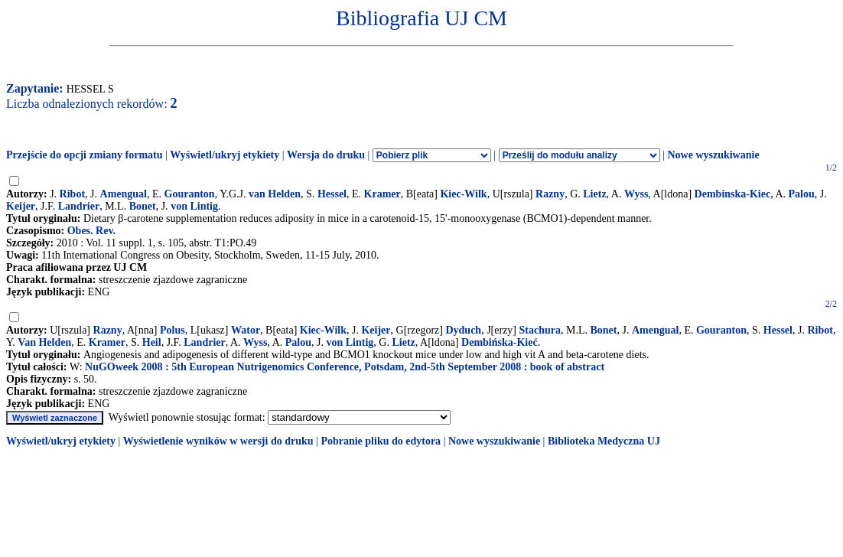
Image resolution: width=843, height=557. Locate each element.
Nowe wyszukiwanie (713, 155)
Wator (245, 330)
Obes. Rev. (91, 230)
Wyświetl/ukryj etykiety (224, 155)
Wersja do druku (326, 155)
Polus (172, 330)
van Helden (275, 194)
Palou (802, 194)
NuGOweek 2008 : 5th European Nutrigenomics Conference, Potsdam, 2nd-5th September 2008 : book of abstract (344, 367)
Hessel (332, 194)
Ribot (72, 194)
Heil (151, 342)
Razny (550, 194)
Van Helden (44, 342)
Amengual (123, 194)
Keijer (20, 206)
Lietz (594, 194)
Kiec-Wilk (463, 194)
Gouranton (189, 194)
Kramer (382, 194)
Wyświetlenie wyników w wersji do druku (218, 441)
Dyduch (463, 330)
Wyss (636, 194)
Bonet (142, 206)
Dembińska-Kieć (499, 342)
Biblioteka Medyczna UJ (604, 441)
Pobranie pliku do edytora (381, 441)
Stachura (540, 330)
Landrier (78, 206)
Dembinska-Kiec (733, 194)
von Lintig (194, 206)
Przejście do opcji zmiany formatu (84, 155)
